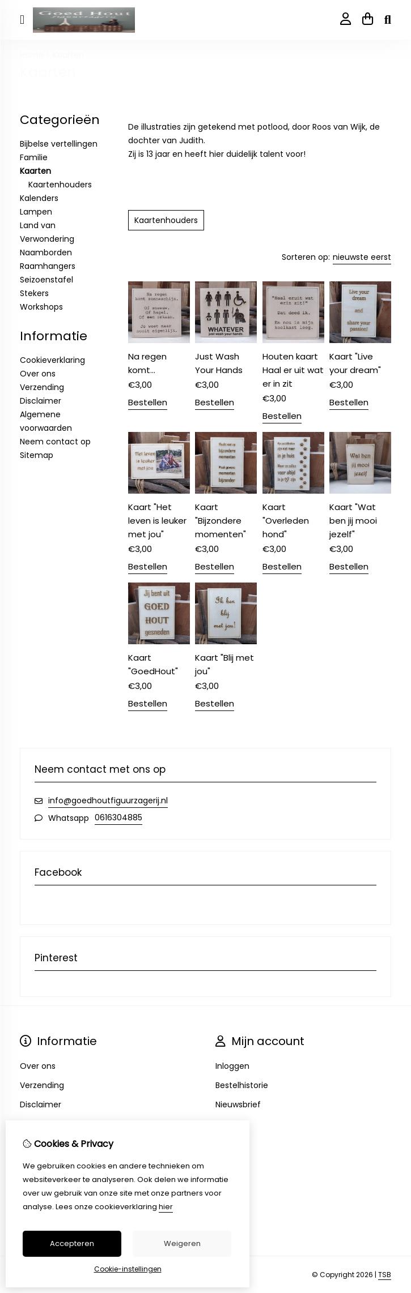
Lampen (36, 211)
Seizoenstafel (46, 279)
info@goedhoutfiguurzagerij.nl (108, 800)
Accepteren (72, 1243)
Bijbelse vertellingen (59, 143)
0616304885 (118, 817)
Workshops (41, 306)
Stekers (34, 293)
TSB (384, 1274)
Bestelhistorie (241, 1085)
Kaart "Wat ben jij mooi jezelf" (353, 520)
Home (32, 55)
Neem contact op (55, 441)
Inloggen (232, 1066)
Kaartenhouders (60, 184)
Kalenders (39, 198)
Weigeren (182, 1243)
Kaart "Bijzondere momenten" (220, 520)
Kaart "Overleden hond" (285, 520)
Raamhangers (47, 266)
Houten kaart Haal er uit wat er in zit (293, 369)
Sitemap (36, 455)
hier (166, 1206)
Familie (34, 157)
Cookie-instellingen (128, 1269)
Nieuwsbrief (238, 1104)
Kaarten (68, 55)
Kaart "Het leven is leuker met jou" (157, 520)
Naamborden (46, 252)
